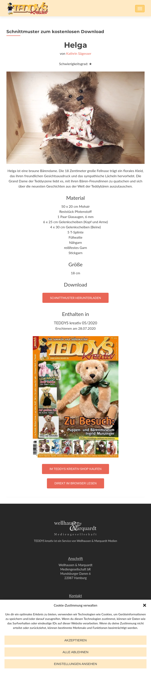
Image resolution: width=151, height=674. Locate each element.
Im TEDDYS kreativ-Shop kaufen (75, 469)
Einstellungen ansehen (75, 664)
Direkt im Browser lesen (75, 483)
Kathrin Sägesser (78, 53)
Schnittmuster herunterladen (75, 298)
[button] (144, 605)
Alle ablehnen (75, 652)
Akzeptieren (75, 640)
